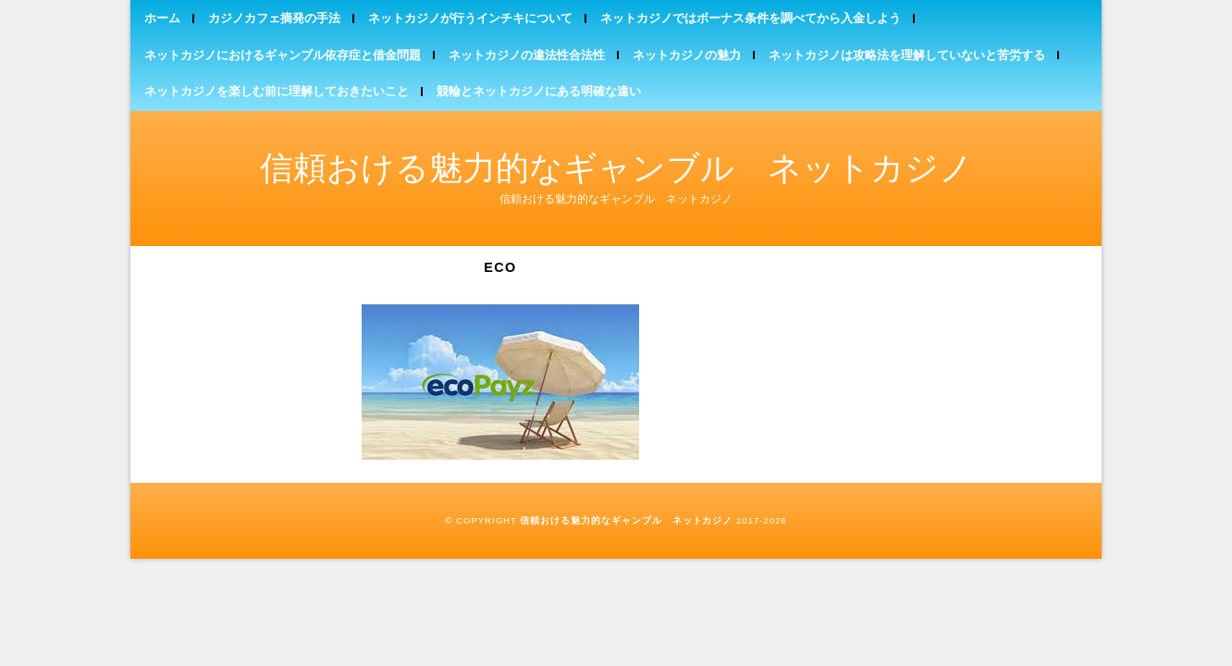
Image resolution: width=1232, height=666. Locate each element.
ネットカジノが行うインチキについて (470, 18)
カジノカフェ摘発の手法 (274, 18)
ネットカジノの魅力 (687, 55)
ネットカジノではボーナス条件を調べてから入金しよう (750, 18)
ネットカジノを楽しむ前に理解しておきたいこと (276, 91)
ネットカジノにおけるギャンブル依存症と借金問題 (282, 55)
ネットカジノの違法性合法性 (527, 55)
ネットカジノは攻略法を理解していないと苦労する (907, 55)
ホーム (162, 18)
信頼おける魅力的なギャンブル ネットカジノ (616, 168)
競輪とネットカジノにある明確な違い (539, 91)
